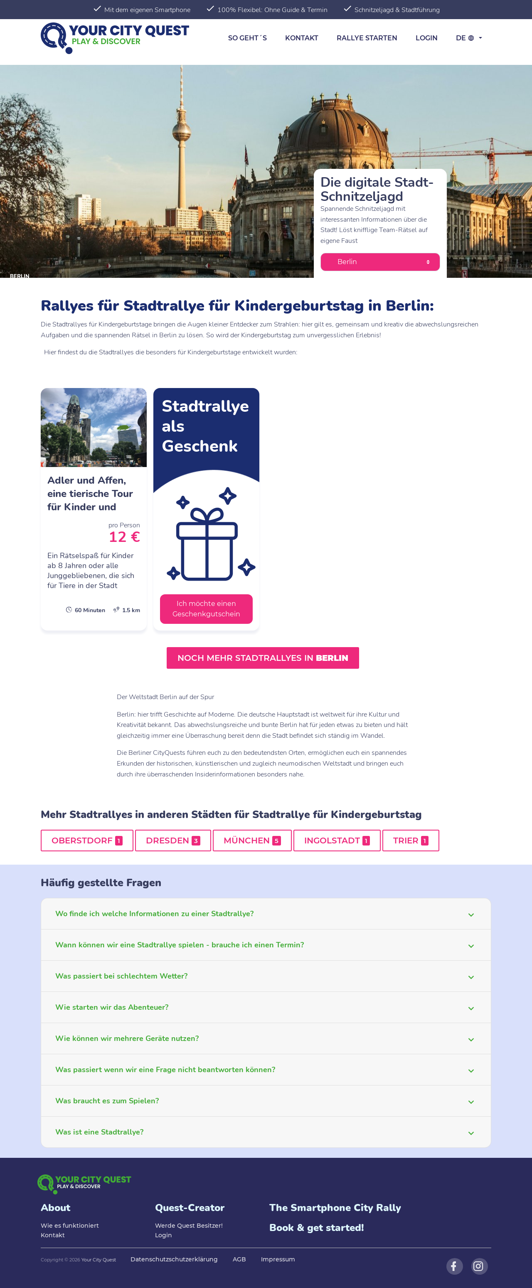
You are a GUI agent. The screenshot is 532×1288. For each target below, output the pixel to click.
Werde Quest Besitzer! (189, 1225)
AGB (239, 1259)
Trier (411, 840)
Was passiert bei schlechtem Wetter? (121, 976)
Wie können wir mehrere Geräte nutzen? (127, 1038)
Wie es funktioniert (70, 1225)
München (252, 840)
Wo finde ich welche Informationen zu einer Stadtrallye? (154, 914)
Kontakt (301, 38)
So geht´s (247, 38)
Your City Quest (98, 1260)
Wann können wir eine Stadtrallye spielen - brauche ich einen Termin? (179, 945)
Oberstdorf (87, 840)
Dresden (173, 840)
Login (427, 38)
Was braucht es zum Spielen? (107, 1101)
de (466, 38)
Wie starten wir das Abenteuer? (111, 1007)
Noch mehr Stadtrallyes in (262, 658)
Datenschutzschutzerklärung (174, 1259)
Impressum (278, 1259)
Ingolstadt (337, 840)
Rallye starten (367, 38)
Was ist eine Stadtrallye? (99, 1132)
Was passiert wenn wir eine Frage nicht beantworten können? (165, 1070)
